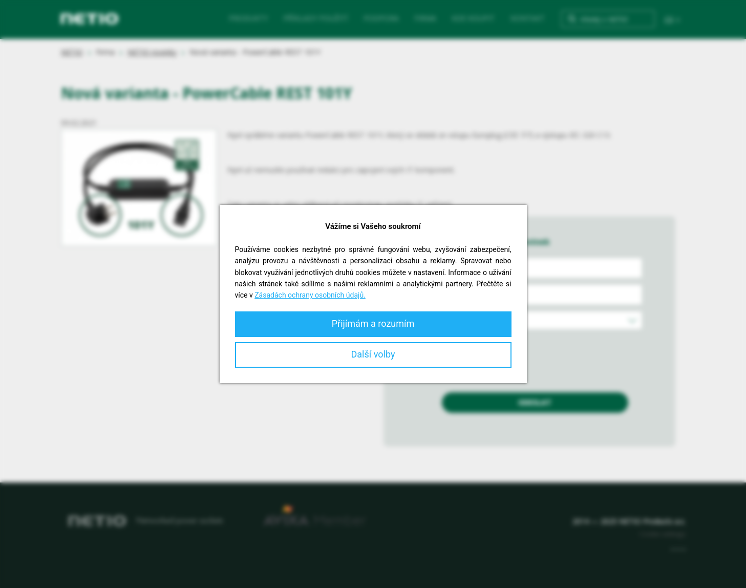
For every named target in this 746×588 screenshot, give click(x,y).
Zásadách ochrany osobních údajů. (310, 295)
